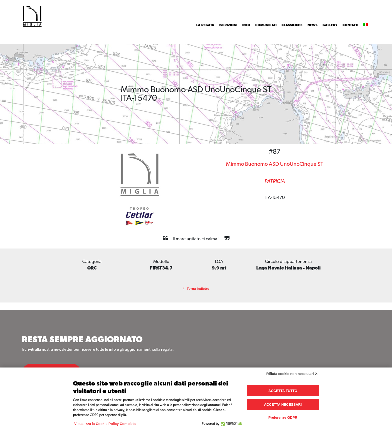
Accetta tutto (283, 391)
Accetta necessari (283, 404)
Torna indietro (196, 288)
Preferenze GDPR (282, 418)
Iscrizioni (228, 25)
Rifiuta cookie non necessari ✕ (292, 374)
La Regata (205, 25)
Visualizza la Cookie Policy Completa (105, 424)
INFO (246, 25)
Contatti (350, 25)
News (313, 25)
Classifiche (292, 25)
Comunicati (265, 25)
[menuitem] (365, 25)
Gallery (330, 25)
